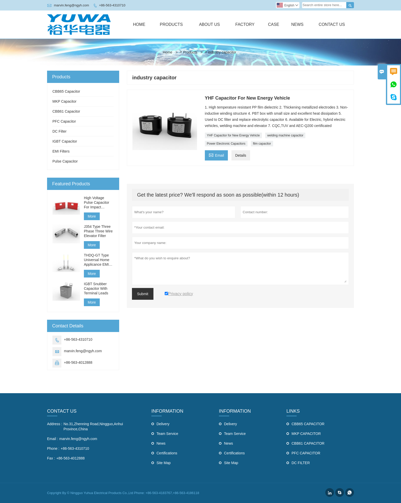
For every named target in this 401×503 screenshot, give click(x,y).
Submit (142, 294)
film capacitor (262, 143)
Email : (52, 439)
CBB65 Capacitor (66, 91)
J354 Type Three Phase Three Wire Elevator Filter (98, 231)
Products (171, 24)
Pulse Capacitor (65, 161)
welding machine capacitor (285, 135)
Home (139, 24)
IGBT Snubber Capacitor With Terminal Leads (96, 288)
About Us (209, 24)
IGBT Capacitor (64, 141)
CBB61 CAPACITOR (308, 443)
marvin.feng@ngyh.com (71, 5)
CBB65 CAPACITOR (308, 424)
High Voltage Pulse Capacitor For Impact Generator (96, 202)
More (92, 216)
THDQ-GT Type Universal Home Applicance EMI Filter (96, 260)
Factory (244, 24)
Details (240, 155)
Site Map (164, 463)
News (297, 24)
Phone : (53, 448)
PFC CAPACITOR (306, 453)
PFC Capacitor (64, 121)
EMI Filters (61, 151)
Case (273, 24)
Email (216, 154)
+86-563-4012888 (78, 362)
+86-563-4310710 (112, 5)
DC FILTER (301, 463)
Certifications (167, 453)
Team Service (167, 434)
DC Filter (59, 131)
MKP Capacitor (64, 101)
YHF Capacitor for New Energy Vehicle (233, 135)
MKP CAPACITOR (306, 434)
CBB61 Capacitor (66, 111)
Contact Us (332, 24)
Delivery (163, 424)
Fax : (51, 458)
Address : (54, 424)
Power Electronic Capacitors (226, 143)
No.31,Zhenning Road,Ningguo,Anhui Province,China (93, 426)
